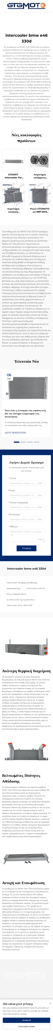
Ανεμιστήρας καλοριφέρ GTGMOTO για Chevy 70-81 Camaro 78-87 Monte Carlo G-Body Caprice (13, 210)
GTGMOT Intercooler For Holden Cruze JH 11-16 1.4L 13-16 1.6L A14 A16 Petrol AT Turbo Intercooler (13, 176)
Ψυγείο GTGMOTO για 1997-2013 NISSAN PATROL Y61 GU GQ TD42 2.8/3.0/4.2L (39, 210)
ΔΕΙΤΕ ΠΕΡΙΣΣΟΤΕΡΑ (15, 432)
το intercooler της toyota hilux (21, 599)
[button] (16, 442)
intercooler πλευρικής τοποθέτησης (22, 582)
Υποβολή (26, 548)
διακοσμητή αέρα (13, 588)
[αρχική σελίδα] (26, 5)
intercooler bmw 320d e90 (19, 605)
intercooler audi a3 (36, 588)
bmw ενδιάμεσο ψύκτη (16, 594)
